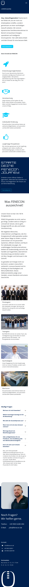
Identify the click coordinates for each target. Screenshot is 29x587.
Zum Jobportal (6, 190)
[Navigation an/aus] (26, 3)
